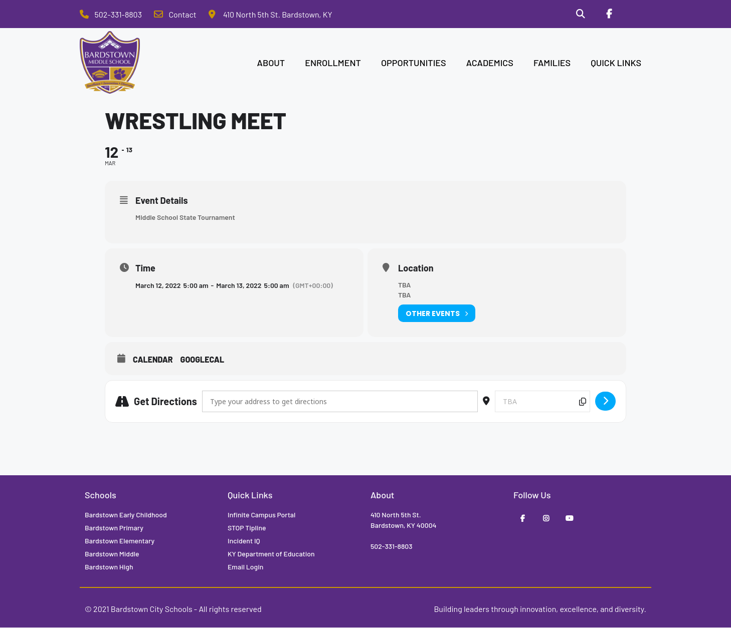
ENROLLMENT (333, 63)
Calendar (153, 360)
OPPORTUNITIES (413, 63)
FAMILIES (552, 63)
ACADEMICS (489, 63)
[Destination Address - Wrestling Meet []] (542, 402)
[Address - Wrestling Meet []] (340, 402)
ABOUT (271, 63)
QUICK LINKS (616, 63)
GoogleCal (202, 360)
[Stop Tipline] (636, 14)
